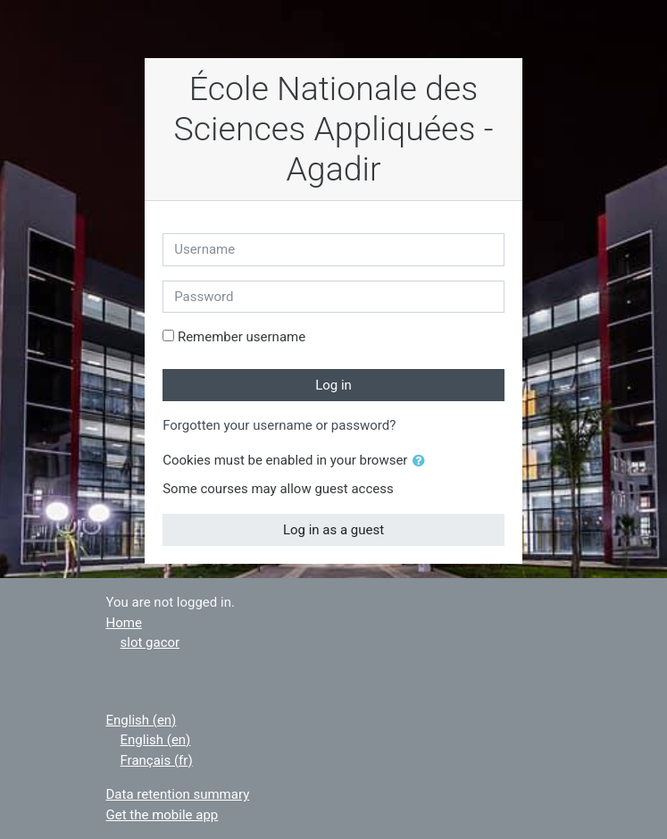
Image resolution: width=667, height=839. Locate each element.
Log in (333, 385)
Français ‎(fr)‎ (157, 760)
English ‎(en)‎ (141, 720)
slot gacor (150, 642)
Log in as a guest (333, 530)
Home (124, 623)
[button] (422, 461)
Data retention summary (178, 794)
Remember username (241, 337)
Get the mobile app (162, 815)
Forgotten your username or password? (279, 425)
